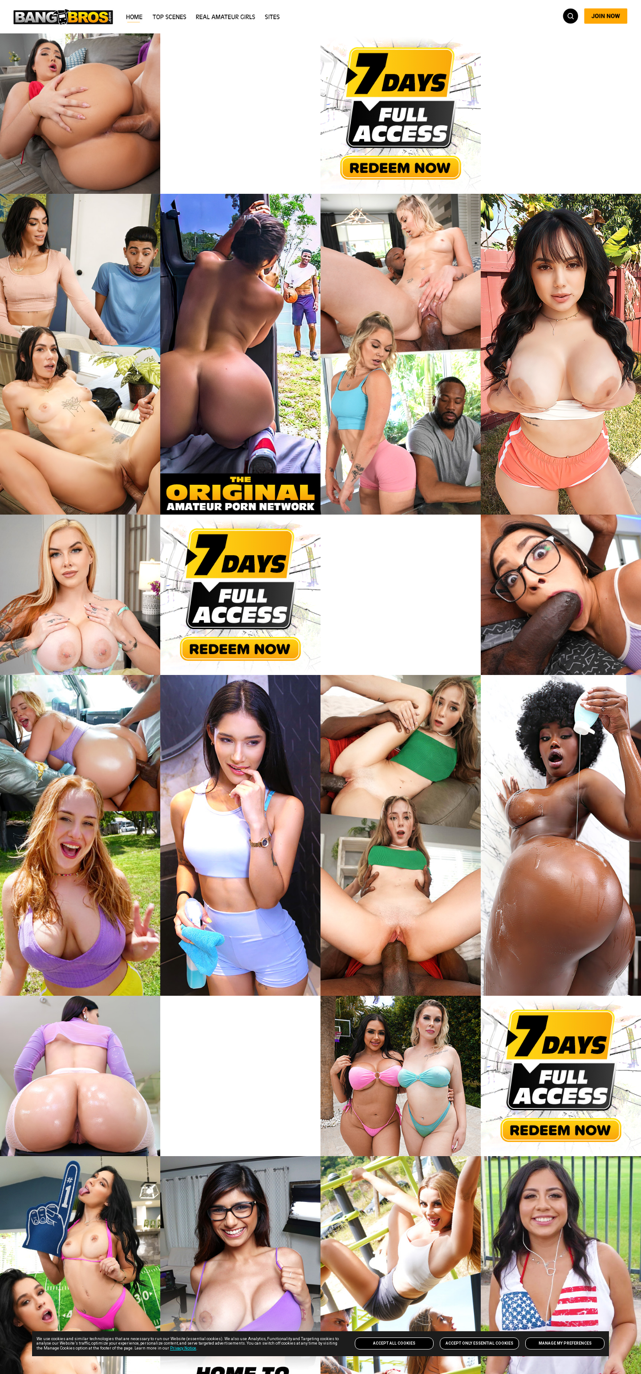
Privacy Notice (183, 1348)
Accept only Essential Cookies (479, 1343)
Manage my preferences (565, 1343)
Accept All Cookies (394, 1343)
